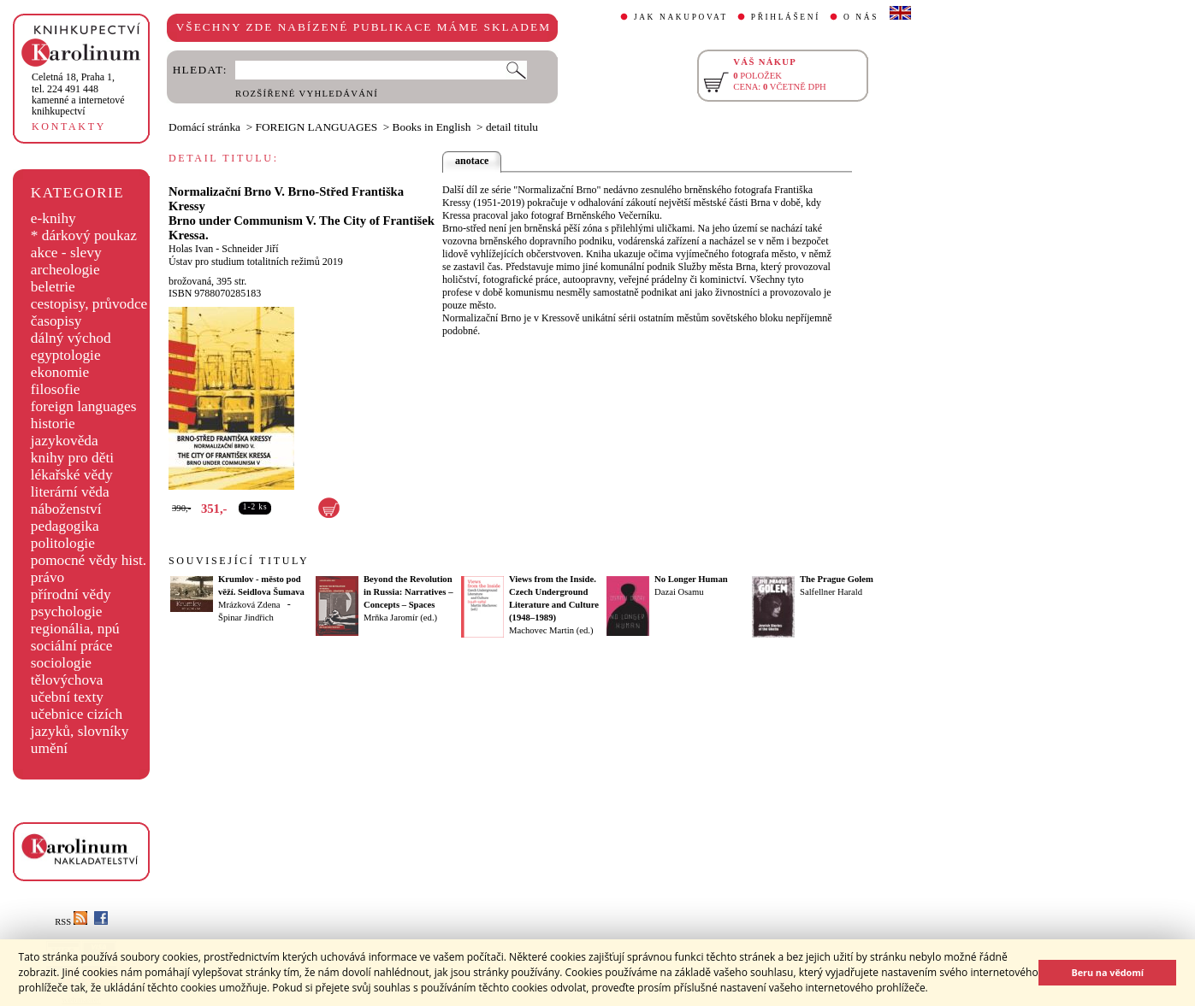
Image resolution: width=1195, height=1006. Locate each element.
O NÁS (861, 17)
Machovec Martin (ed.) (551, 630)
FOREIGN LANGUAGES (317, 127)
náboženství (66, 509)
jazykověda (64, 440)
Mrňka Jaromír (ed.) (400, 617)
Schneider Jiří (250, 249)
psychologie (67, 611)
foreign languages (84, 406)
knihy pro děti (72, 458)
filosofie (55, 389)
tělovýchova (67, 680)
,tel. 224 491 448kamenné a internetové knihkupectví (78, 94)
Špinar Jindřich (246, 617)
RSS (71, 922)
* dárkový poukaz (84, 235)
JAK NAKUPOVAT (681, 17)
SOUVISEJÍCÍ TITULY (239, 561)
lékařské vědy (72, 475)
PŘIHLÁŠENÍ (785, 17)
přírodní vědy (71, 594)
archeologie (65, 270)
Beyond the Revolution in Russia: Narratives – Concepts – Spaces (408, 591)
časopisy (56, 321)
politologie (63, 543)
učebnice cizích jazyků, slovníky (80, 722)
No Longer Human (691, 579)
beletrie (53, 287)
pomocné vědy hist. (88, 560)
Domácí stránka (204, 127)
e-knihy (53, 218)
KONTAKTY (69, 126)
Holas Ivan (191, 249)
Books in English (432, 127)
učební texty (67, 697)
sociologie (61, 663)
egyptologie (66, 355)
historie (53, 423)
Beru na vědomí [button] (1107, 972)
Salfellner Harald (831, 592)
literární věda (70, 492)
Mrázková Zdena (249, 604)
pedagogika (65, 526)
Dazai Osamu (679, 592)
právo (47, 577)
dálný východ (71, 338)
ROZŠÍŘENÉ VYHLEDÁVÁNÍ (306, 93)
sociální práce (72, 646)
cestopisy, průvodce (89, 304)
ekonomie (60, 372)
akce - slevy (66, 252)
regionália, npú (75, 629)
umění (49, 748)
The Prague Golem (836, 579)
